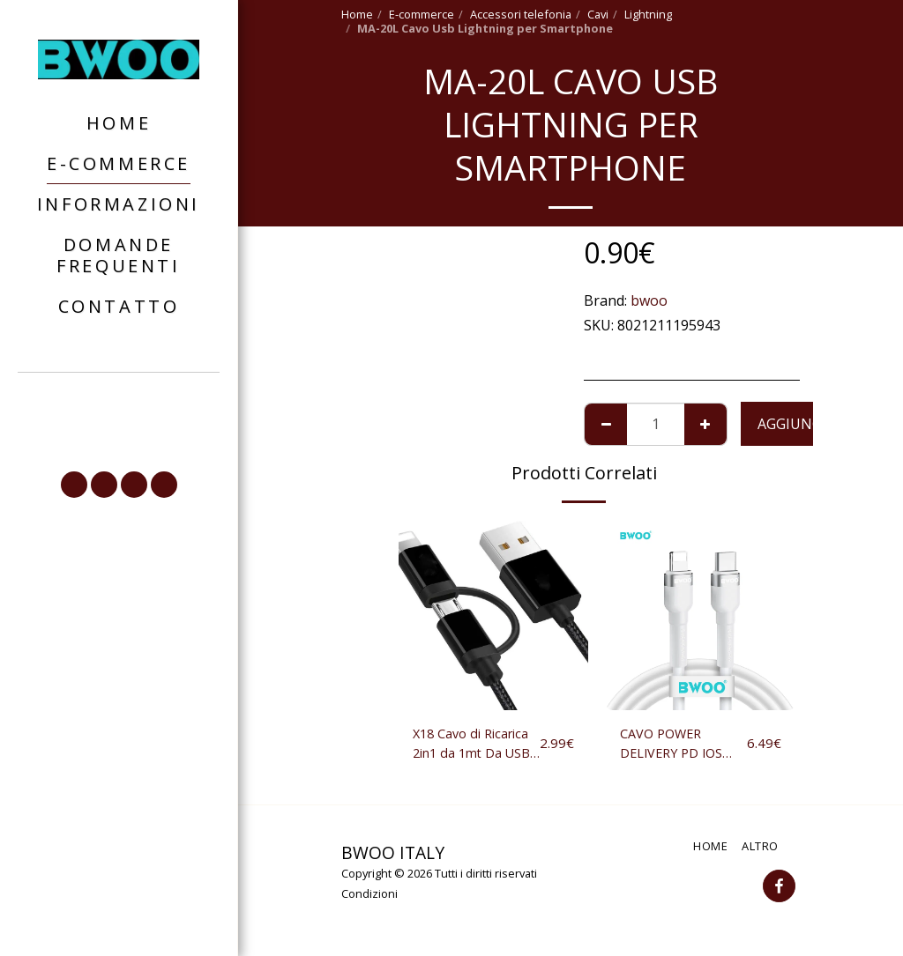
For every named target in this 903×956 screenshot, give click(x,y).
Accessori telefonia (520, 14)
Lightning (648, 14)
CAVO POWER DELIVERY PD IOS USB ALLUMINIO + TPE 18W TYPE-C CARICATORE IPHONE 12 (681, 746)
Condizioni (369, 898)
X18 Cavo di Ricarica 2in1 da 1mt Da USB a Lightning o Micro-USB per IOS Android (474, 746)
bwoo (649, 300)
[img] (493, 615)
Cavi (597, 14)
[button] (119, 428)
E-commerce (421, 14)
